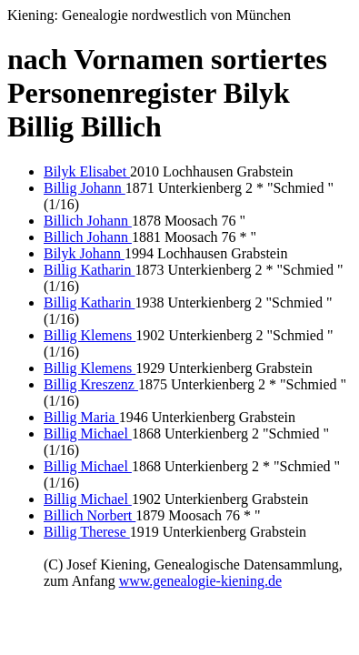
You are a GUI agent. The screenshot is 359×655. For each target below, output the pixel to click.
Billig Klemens (89, 335)
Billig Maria (81, 417)
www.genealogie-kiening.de (200, 581)
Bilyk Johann (84, 253)
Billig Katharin (89, 269)
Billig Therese (87, 531)
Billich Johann (88, 220)
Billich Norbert (89, 515)
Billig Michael (88, 433)
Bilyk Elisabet (87, 171)
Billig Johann (84, 188)
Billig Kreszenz (91, 384)
